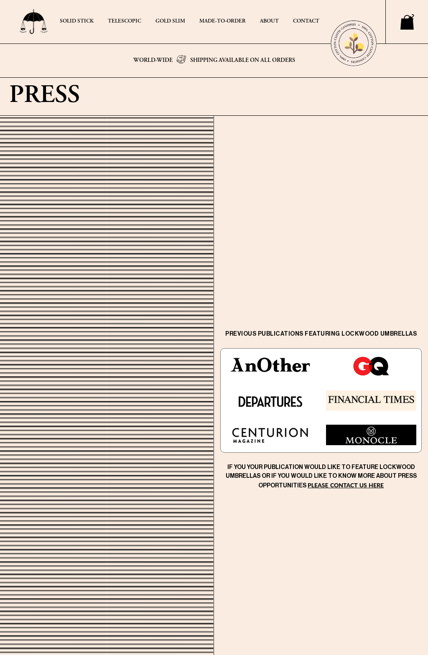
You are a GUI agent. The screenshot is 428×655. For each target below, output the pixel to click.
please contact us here (346, 485)
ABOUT (269, 21)
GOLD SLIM (170, 21)
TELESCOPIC (124, 21)
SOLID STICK (77, 21)
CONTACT (306, 21)
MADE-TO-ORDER (222, 21)
